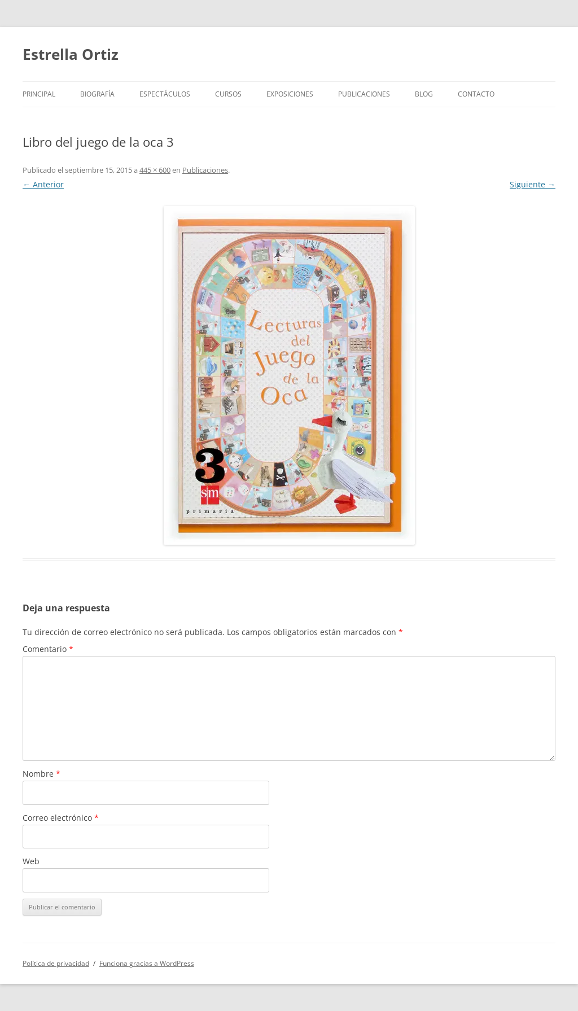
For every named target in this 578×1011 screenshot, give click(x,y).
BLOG (424, 94)
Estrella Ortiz (71, 54)
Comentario (48, 649)
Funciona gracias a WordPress (146, 963)
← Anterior (43, 184)
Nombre (41, 773)
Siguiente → (532, 184)
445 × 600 (154, 170)
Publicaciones (364, 94)
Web (31, 861)
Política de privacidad (56, 963)
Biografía (97, 94)
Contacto (476, 94)
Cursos (228, 94)
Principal (39, 94)
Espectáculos (164, 94)
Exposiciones (289, 94)
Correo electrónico (61, 817)
